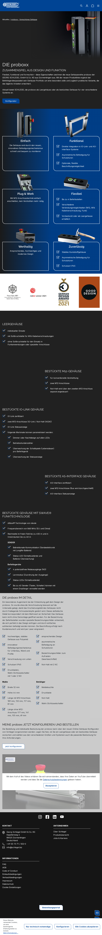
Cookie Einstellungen (11, 887)
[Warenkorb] (92, 5)
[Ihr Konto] (87, 5)
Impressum (7, 881)
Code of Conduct (10, 871)
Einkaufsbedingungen (12, 874)
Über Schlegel (59, 831)
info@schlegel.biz (14, 847)
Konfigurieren (62, 926)
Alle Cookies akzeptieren (86, 926)
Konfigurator (11, 101)
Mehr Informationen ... (10, 933)
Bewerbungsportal (51, 907)
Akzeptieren (51, 786)
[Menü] (97, 5)
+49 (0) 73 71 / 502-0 (16, 844)
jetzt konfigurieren (13, 746)
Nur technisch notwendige (38, 926)
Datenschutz (8, 884)
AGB (4, 867)
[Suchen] (81, 5)
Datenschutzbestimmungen (55, 779)
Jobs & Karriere (60, 838)
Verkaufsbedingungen (12, 877)
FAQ (4, 864)
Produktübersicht (61, 835)
